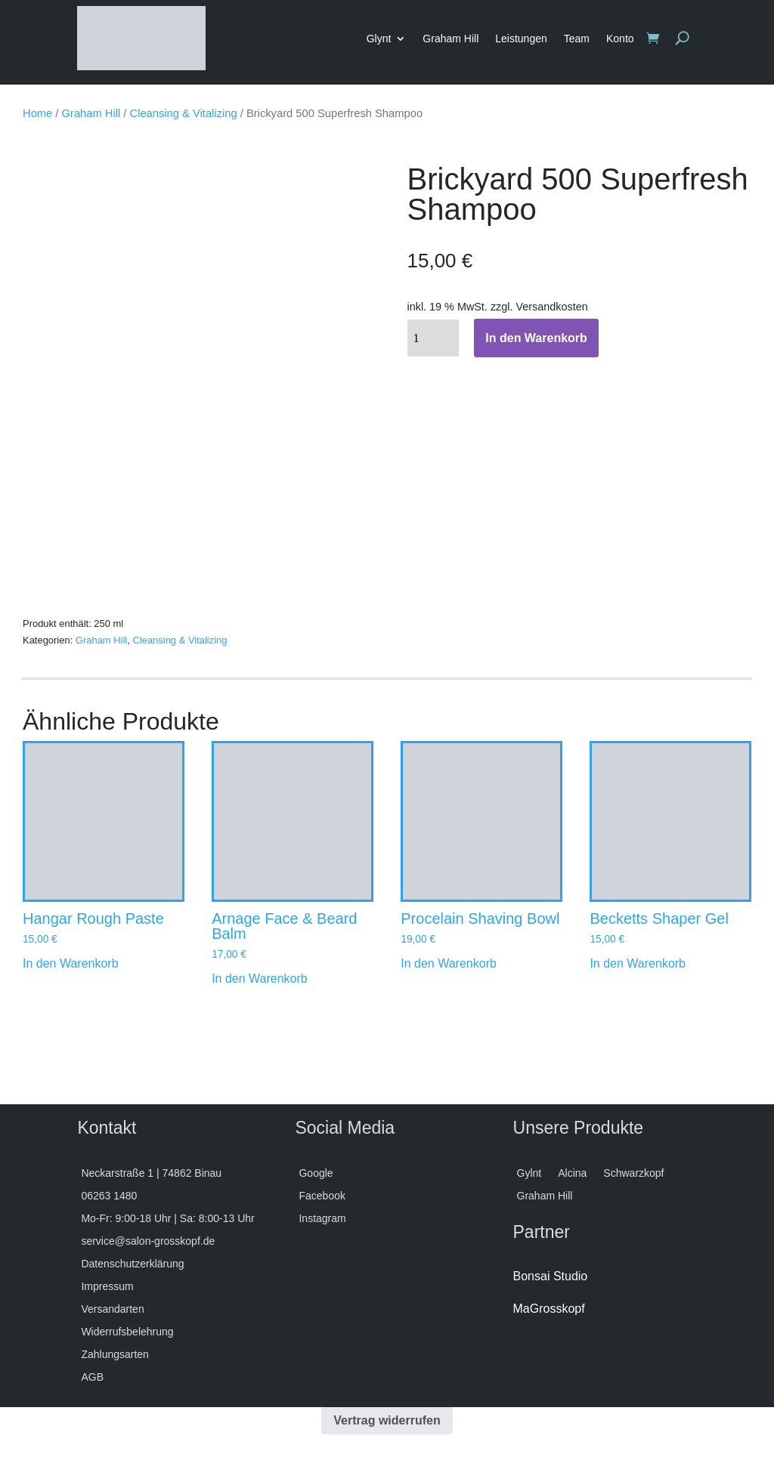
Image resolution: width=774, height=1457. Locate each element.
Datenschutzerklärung (132, 1264)
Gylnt (529, 1173)
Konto (620, 38)
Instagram (322, 1218)
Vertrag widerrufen (386, 1420)
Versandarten (112, 1309)
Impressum (107, 1286)
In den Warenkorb (536, 338)
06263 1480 (109, 1196)
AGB (92, 1377)
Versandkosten (551, 307)
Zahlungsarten (115, 1354)
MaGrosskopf (549, 1308)
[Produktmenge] (433, 338)
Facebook (322, 1196)
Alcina (572, 1173)
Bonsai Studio (550, 1276)
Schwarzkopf (633, 1173)
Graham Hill (450, 38)
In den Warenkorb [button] (71, 964)
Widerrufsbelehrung (127, 1332)
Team (577, 38)
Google (316, 1173)
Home (37, 113)
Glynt (379, 38)
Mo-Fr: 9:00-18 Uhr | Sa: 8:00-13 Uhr (167, 1218)
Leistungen (521, 38)
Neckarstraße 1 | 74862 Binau (151, 1173)
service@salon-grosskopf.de (148, 1241)
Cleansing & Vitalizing (183, 113)
